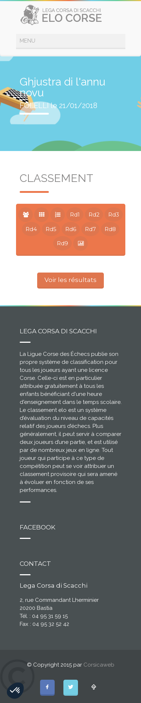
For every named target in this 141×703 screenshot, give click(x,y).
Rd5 (51, 229)
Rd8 (110, 229)
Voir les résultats (70, 279)
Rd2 (94, 214)
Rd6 (70, 229)
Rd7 (90, 229)
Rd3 (113, 214)
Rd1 (75, 214)
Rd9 (62, 243)
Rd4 (31, 229)
